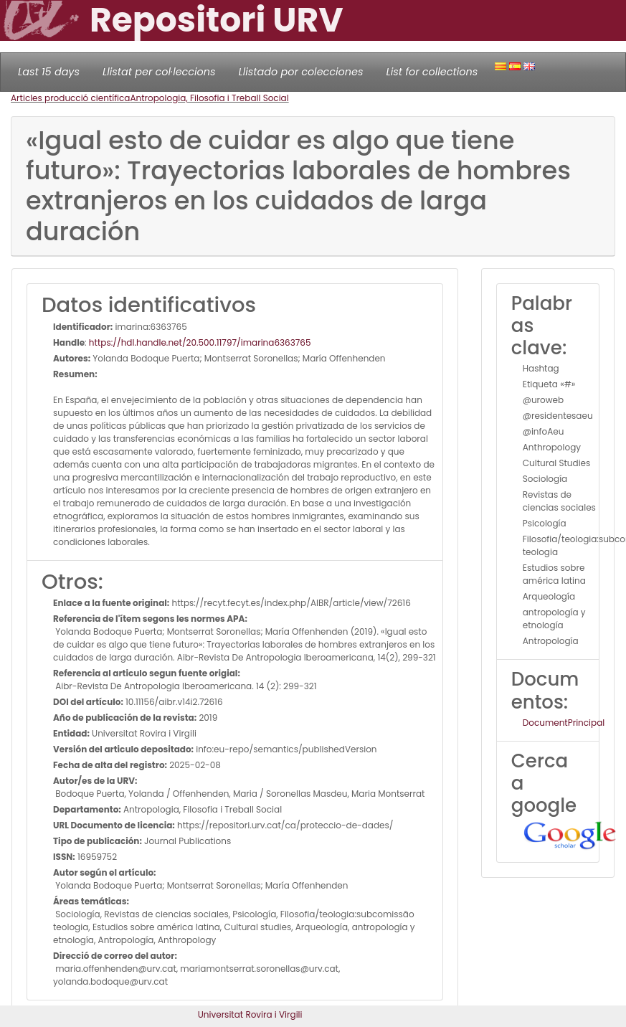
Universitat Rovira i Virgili (250, 1014)
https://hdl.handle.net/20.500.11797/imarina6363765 (200, 342)
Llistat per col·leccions (159, 72)
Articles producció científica (70, 98)
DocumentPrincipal (563, 722)
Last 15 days (49, 72)
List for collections (432, 72)
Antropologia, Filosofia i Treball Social (209, 98)
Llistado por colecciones (301, 72)
